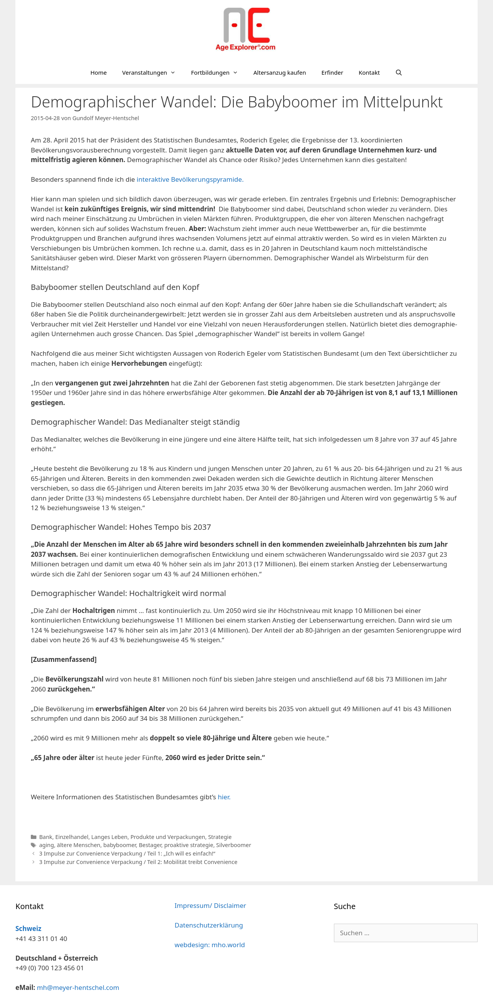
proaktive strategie (188, 845)
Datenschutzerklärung (208, 925)
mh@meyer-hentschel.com (78, 987)
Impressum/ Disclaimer (210, 905)
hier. (224, 796)
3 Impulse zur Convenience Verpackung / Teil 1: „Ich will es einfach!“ (127, 853)
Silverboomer (233, 845)
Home (99, 72)
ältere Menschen (79, 845)
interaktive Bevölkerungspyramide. (190, 179)
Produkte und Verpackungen (168, 837)
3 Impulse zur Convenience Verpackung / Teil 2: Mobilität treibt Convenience (138, 862)
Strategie (219, 837)
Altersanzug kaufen (279, 72)
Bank (45, 837)
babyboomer (119, 845)
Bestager (150, 845)
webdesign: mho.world (209, 944)
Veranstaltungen (152, 72)
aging (46, 845)
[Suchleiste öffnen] (398, 72)
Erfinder (332, 72)
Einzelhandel (71, 837)
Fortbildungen (218, 72)
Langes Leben (109, 837)
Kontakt (369, 72)
